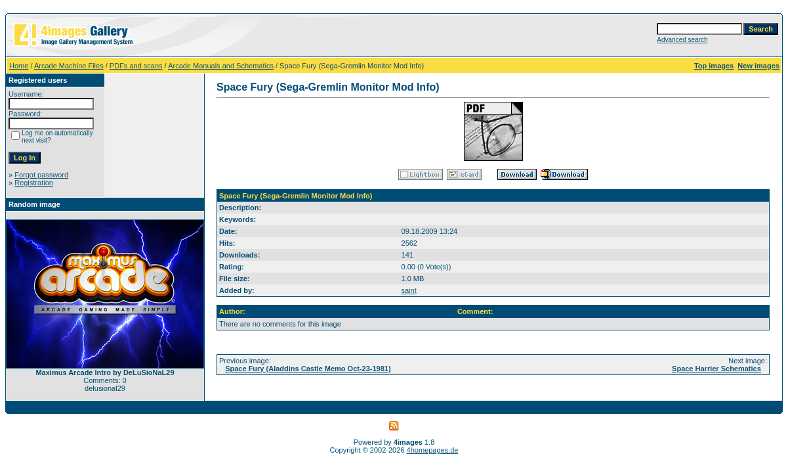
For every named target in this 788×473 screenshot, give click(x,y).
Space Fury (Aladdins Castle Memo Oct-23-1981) (307, 368)
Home (18, 66)
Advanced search (682, 39)
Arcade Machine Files (69, 66)
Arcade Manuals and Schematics (221, 66)
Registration (33, 183)
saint (409, 290)
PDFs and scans (136, 66)
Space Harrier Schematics (716, 368)
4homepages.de (433, 450)
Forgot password (41, 175)
